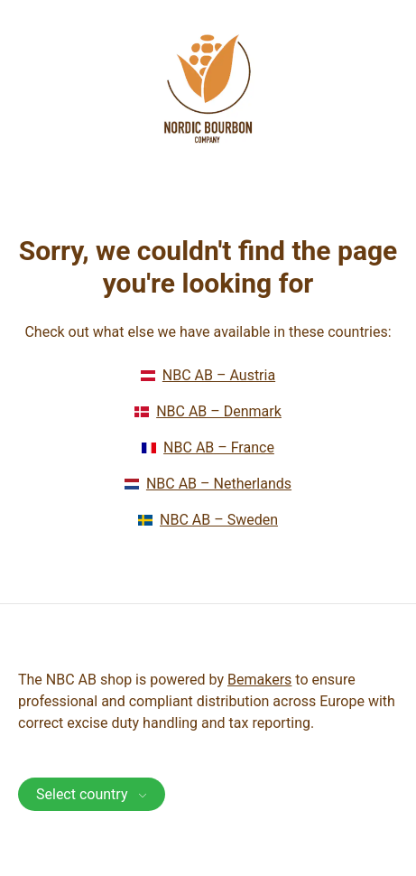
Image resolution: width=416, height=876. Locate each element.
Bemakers (259, 679)
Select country (91, 794)
